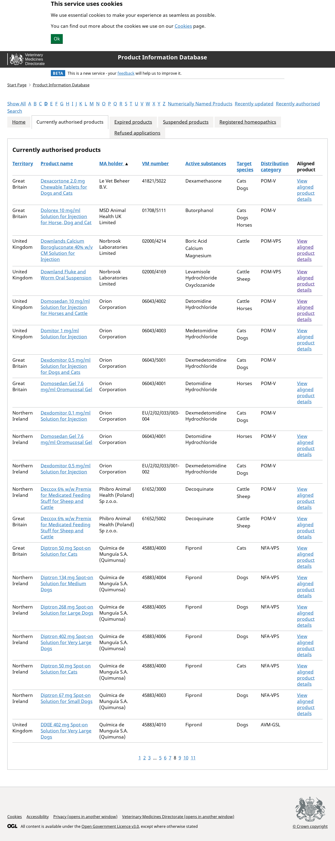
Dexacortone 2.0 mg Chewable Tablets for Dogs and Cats (64, 187)
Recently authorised (298, 104)
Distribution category (275, 166)
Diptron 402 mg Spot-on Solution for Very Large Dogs (67, 642)
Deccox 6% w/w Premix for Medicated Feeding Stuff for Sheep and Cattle (66, 498)
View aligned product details (306, 190)
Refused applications (137, 133)
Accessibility (38, 816)
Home (19, 122)
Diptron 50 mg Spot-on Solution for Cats (66, 551)
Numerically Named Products (200, 104)
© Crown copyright (310, 826)
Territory (22, 163)
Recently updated (254, 104)
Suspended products (185, 122)
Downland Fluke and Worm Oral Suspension (66, 274)
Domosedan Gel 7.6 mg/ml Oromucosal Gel (66, 386)
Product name (57, 163)
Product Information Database (162, 57)
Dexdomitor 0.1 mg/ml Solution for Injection (66, 416)
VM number (155, 163)
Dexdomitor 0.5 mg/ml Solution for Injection (66, 468)
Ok (57, 39)
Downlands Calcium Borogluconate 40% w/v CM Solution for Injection (67, 250)
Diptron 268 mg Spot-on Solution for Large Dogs (67, 610)
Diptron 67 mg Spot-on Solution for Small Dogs (66, 698)
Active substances (205, 163)
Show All (16, 104)
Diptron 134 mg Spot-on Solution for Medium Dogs (67, 583)
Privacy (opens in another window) (85, 816)
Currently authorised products (69, 122)
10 (185, 758)
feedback (126, 73)
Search (14, 111)
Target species (245, 166)
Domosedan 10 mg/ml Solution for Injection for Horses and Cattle (65, 307)
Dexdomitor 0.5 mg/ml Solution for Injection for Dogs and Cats (66, 366)
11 (193, 758)
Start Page (17, 85)
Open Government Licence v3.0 (110, 826)
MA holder (111, 163)
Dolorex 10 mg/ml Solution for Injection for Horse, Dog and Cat (66, 216)
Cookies (183, 26)
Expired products (133, 122)
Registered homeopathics (247, 122)
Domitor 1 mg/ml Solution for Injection (64, 333)
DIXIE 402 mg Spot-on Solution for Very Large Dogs (66, 730)
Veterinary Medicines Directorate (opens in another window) (178, 816)
